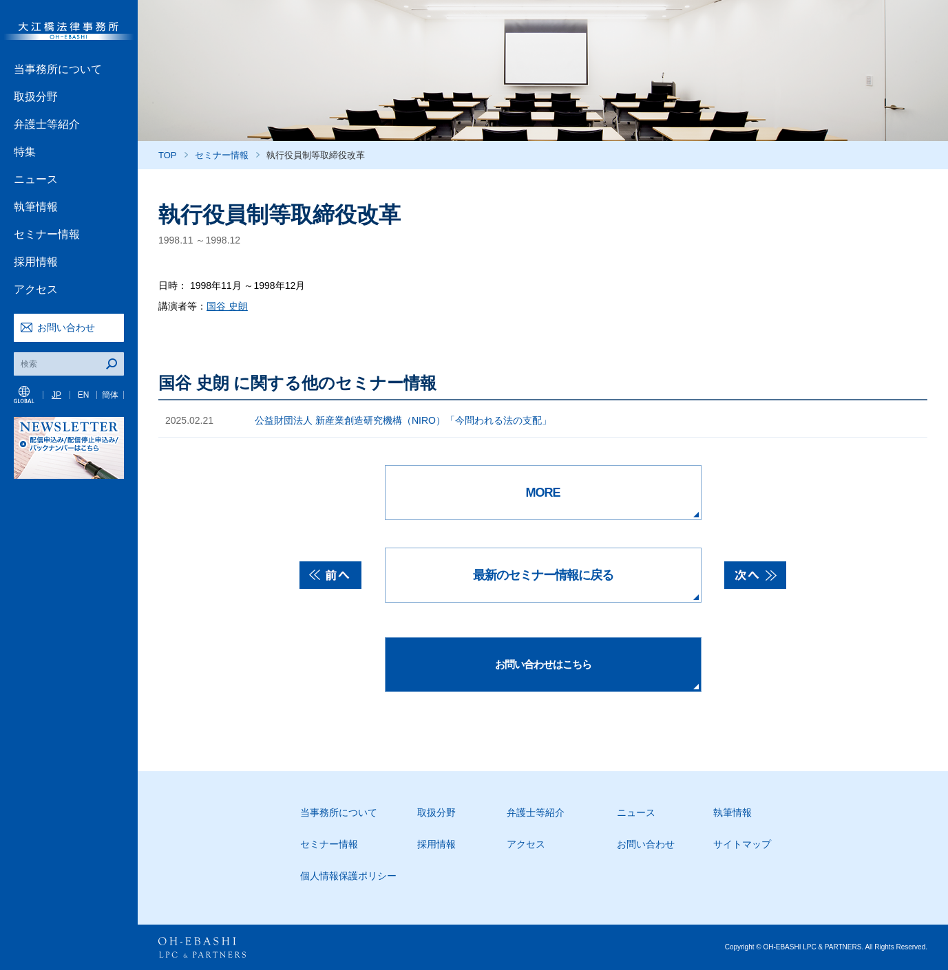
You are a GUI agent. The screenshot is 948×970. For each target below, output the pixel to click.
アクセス (36, 289)
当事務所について (58, 69)
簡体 (110, 395)
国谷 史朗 (227, 306)
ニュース (36, 179)
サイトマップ (742, 844)
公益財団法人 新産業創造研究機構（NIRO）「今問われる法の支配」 (403, 420)
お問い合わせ (66, 327)
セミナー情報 (47, 234)
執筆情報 (36, 207)
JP (56, 395)
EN (83, 395)
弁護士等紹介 (47, 124)
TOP (167, 155)
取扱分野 (36, 97)
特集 (25, 152)
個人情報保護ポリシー (348, 875)
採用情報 (36, 262)
